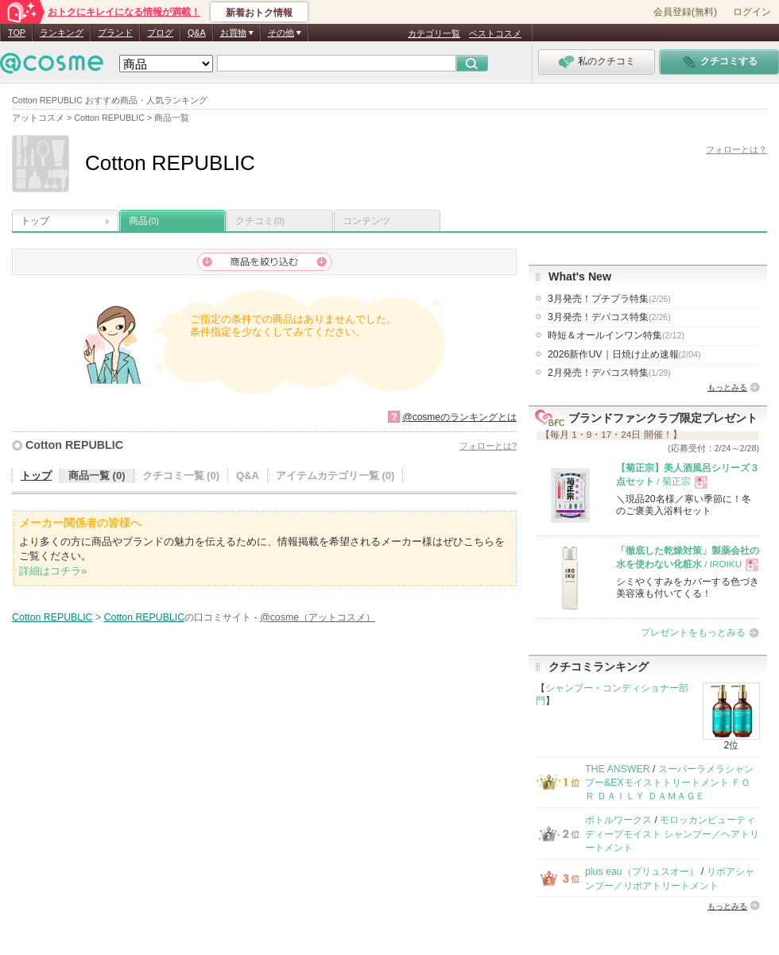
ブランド (115, 32)
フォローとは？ (736, 149)
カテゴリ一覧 (434, 33)
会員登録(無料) (685, 11)
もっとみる (727, 387)
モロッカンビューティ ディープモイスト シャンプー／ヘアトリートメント (672, 833)
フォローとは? (488, 445)
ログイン (752, 11)
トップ (35, 220)
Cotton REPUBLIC (74, 445)
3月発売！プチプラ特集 (609, 298)
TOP (16, 32)
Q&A (197, 32)
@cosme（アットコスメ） (317, 617)
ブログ (160, 32)
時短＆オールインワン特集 (616, 335)
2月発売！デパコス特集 (609, 372)
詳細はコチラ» (53, 571)
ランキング (61, 32)
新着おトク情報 (259, 12)
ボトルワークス (618, 819)
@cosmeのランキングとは (459, 417)
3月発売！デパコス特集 (609, 317)
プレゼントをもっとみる (693, 632)
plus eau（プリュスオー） (642, 871)
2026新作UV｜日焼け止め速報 (624, 354)
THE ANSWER (617, 769)
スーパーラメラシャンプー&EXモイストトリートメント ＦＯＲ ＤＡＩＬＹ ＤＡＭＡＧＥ (669, 783)
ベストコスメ (495, 33)
